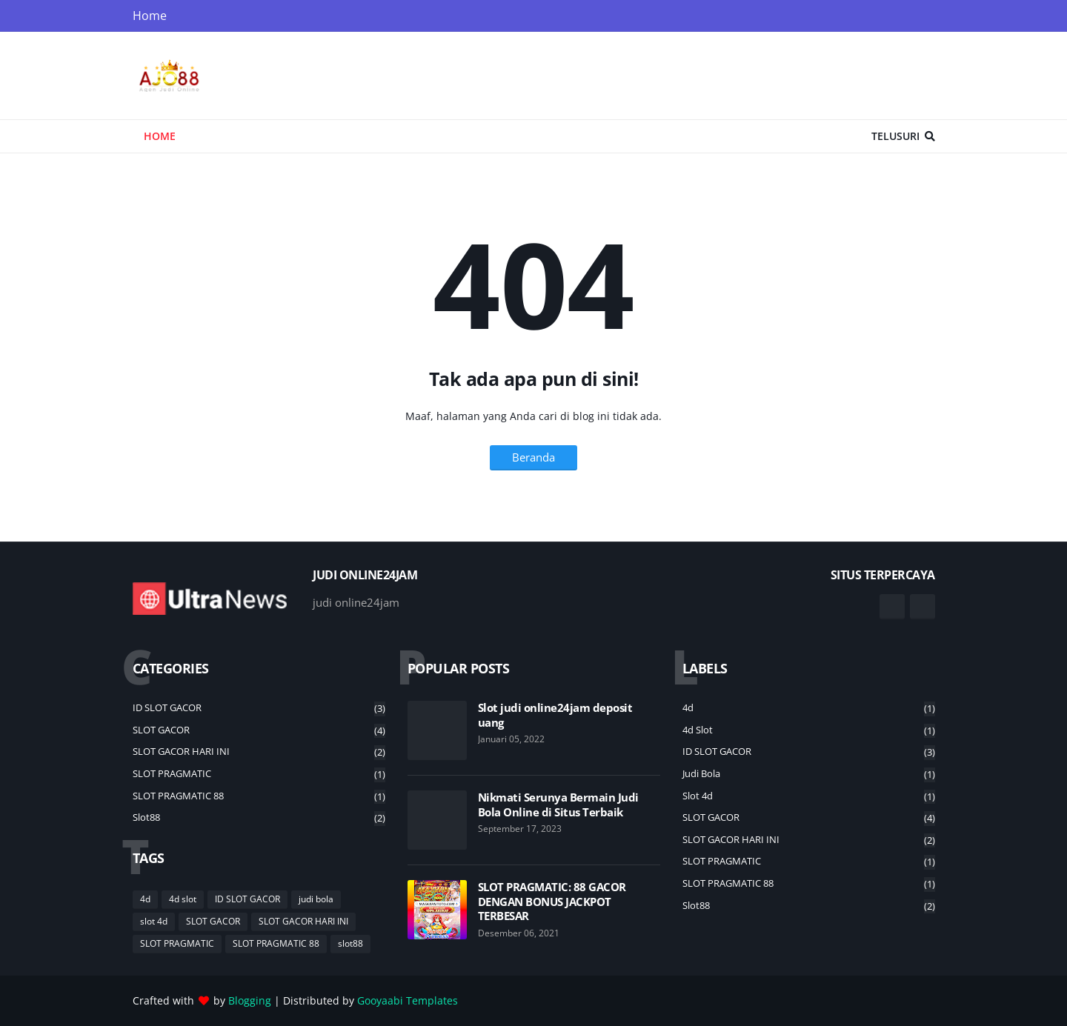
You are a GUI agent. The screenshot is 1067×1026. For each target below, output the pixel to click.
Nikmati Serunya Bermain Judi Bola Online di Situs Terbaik (558, 804)
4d (145, 899)
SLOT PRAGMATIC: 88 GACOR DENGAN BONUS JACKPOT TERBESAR (552, 901)
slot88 (259, 817)
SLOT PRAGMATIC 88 (259, 797)
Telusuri (895, 136)
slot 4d (153, 921)
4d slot (182, 899)
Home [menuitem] (160, 136)
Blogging (249, 1000)
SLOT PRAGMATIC (259, 774)
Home (150, 15)
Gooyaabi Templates (407, 1000)
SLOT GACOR (259, 731)
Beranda (533, 457)
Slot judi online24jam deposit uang (555, 715)
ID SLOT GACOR (259, 708)
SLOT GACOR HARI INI (259, 752)
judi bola (316, 899)
